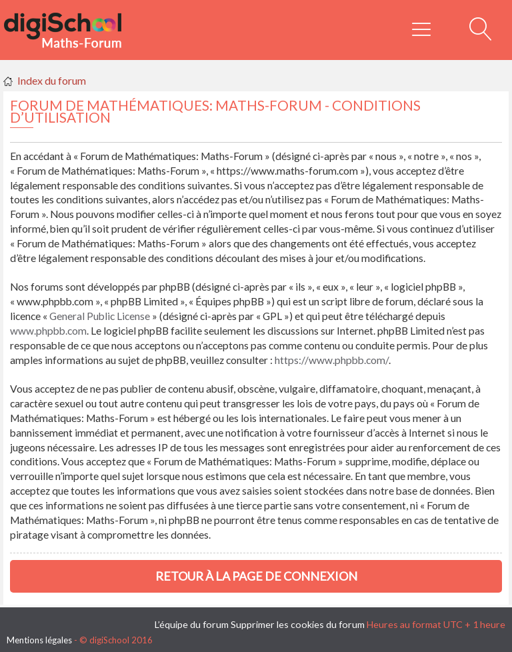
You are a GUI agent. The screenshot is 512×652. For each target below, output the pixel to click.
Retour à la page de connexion (256, 576)
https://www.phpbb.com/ (332, 360)
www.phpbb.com (48, 331)
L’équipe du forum (192, 624)
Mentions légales (39, 640)
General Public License (99, 316)
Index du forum (51, 80)
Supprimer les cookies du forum (298, 624)
